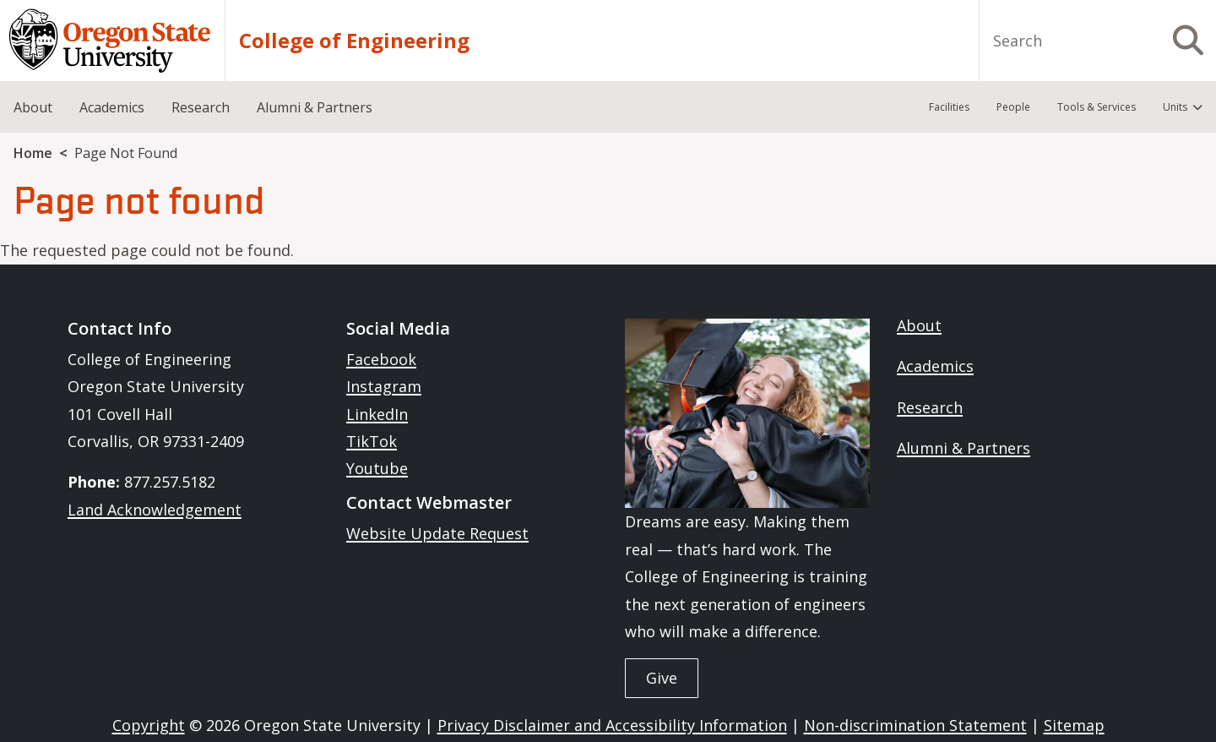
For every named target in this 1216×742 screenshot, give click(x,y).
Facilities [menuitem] (949, 107)
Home (33, 153)
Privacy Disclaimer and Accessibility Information (612, 725)
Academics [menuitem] (111, 107)
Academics (935, 366)
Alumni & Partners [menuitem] (314, 107)
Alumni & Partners (963, 448)
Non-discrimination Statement (915, 725)
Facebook (381, 359)
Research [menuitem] (200, 107)
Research (930, 407)
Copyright (148, 725)
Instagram (383, 386)
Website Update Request (437, 533)
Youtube (377, 468)
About (919, 325)
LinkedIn (377, 414)
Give (661, 678)
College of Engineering (354, 40)
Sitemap (1074, 725)
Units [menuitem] (1175, 107)
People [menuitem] (1013, 107)
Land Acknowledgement (155, 509)
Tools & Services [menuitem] (1096, 107)
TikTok (371, 441)
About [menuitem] (33, 107)
